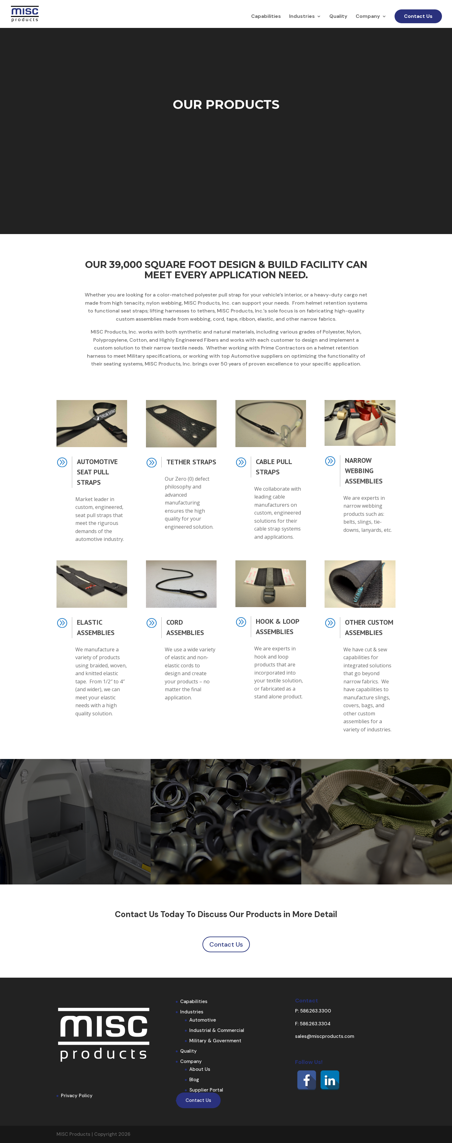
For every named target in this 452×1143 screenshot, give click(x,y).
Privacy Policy (77, 1095)
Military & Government (215, 1041)
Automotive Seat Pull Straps (97, 472)
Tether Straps (191, 461)
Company (368, 16)
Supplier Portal (206, 1090)
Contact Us (418, 16)
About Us (199, 1069)
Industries (302, 16)
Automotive (202, 1020)
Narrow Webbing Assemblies (364, 470)
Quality (338, 16)
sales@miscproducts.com (324, 1036)
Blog (194, 1079)
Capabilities (266, 16)
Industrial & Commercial (216, 1030)
